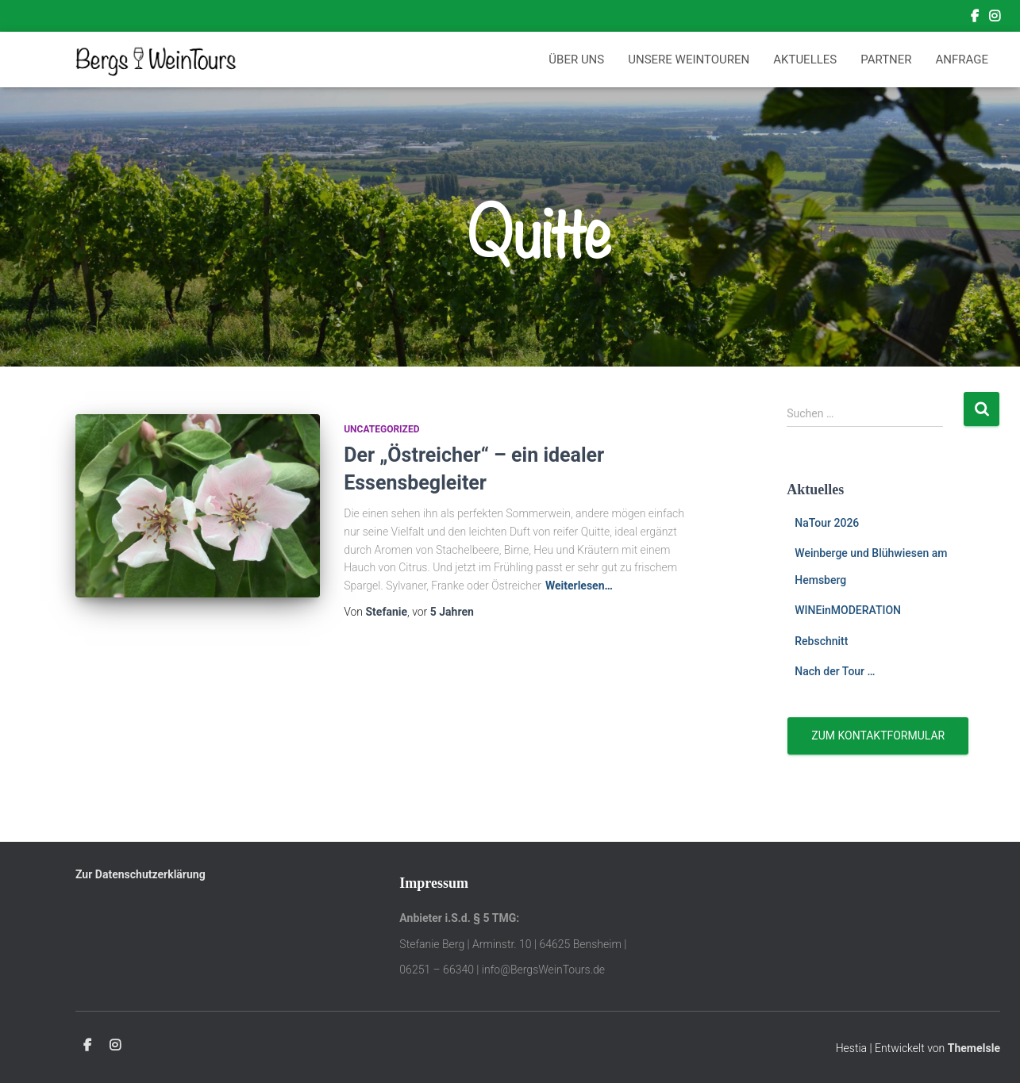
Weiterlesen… (579, 585)
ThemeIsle (974, 1048)
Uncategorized (381, 429)
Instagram (994, 18)
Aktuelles (805, 59)
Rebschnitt (821, 641)
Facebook (975, 18)
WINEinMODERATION (848, 610)
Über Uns (576, 59)
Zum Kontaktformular (878, 735)
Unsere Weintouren (688, 59)
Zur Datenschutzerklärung (140, 874)
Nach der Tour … (835, 671)
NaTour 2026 (827, 523)
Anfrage (962, 59)
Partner (885, 59)
